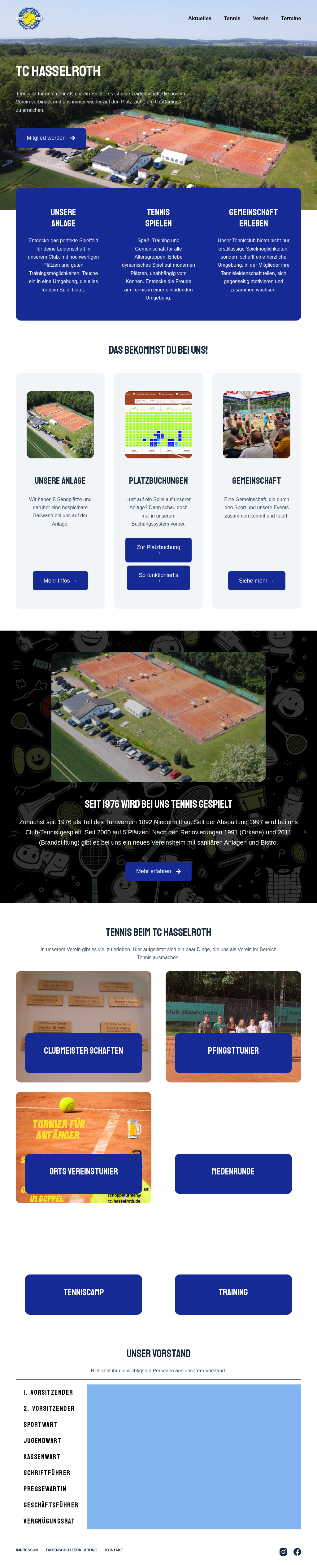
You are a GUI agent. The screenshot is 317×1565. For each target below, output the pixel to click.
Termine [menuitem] (291, 18)
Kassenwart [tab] (42, 1457)
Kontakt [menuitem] (114, 1550)
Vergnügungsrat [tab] (49, 1521)
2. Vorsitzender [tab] (49, 1408)
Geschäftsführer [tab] (51, 1505)
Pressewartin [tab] (45, 1489)
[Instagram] (283, 1552)
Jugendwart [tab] (42, 1440)
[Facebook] (297, 1552)
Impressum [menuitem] (27, 1550)
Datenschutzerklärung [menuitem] (72, 1550)
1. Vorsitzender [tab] (48, 1392)
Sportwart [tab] (41, 1424)
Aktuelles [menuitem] (200, 18)
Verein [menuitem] (261, 18)
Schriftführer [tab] (47, 1473)
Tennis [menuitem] (232, 18)
